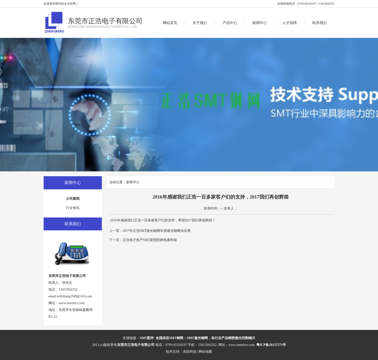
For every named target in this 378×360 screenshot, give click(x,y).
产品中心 (230, 23)
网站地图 (205, 351)
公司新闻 (73, 199)
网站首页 (170, 23)
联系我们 (319, 23)
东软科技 (189, 351)
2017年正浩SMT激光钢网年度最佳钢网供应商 (157, 231)
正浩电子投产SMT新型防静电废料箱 (150, 240)
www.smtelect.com (72, 303)
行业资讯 (73, 208)
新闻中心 (259, 23)
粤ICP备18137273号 (271, 345)
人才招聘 (289, 23)
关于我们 (200, 23)
